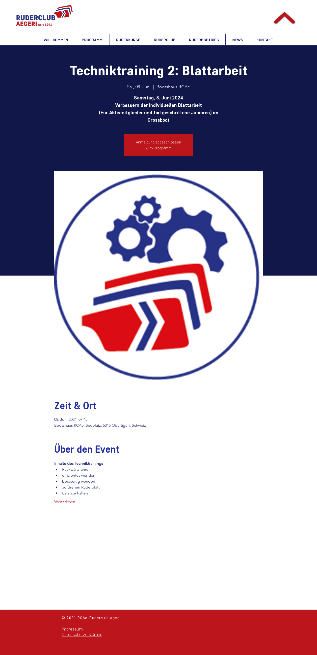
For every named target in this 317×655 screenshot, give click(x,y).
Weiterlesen (64, 501)
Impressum (72, 629)
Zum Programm (159, 148)
